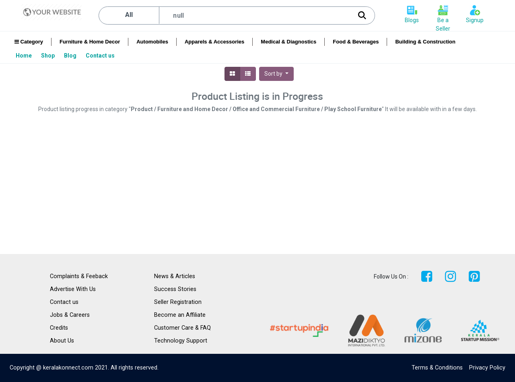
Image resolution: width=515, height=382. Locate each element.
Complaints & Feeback (79, 276)
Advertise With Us (73, 289)
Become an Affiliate (180, 315)
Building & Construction (425, 42)
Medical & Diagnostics (288, 42)
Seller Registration (178, 302)
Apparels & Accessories (214, 42)
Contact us (64, 302)
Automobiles (152, 42)
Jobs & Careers (70, 315)
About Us (62, 340)
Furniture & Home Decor (90, 42)
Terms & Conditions (437, 367)
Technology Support (180, 340)
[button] (276, 74)
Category (28, 42)
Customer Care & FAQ (182, 327)
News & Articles (174, 276)
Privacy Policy (487, 367)
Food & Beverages (356, 42)
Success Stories (175, 289)
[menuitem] (24, 55)
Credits (59, 327)
